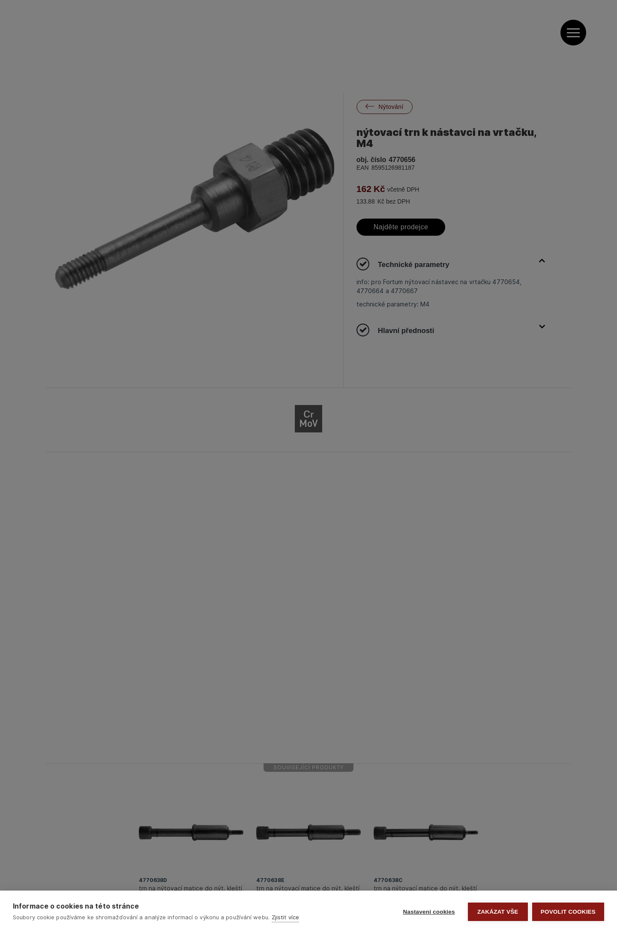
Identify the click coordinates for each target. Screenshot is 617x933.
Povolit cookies (568, 912)
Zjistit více (285, 917)
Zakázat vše (497, 912)
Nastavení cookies (429, 912)
